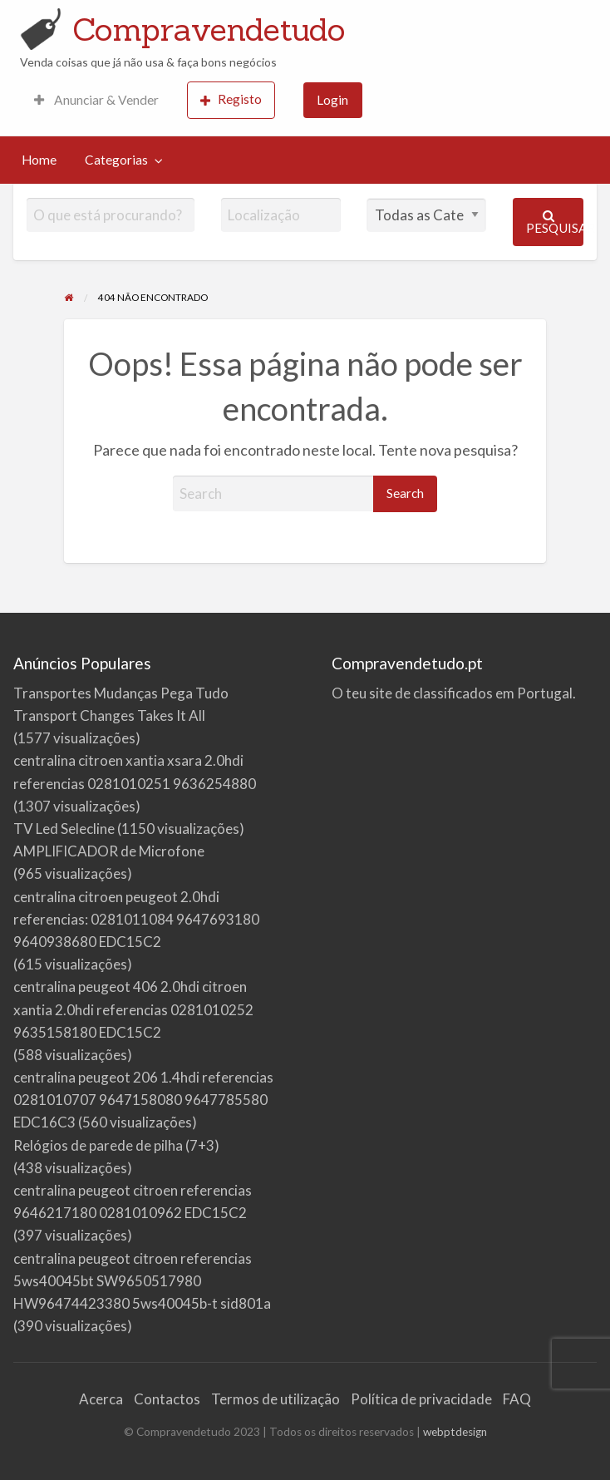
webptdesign (455, 1431)
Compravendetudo (209, 29)
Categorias (116, 159)
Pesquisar (554, 222)
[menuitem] (96, 100)
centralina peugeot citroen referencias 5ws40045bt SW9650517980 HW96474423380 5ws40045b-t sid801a (142, 1281)
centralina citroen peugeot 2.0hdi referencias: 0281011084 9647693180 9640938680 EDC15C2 (136, 919)
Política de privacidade (421, 1399)
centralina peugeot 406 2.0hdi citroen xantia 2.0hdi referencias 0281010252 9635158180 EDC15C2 (133, 1009)
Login (332, 99)
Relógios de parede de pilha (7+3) (116, 1145)
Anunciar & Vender (96, 99)
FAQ (517, 1399)
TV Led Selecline (64, 828)
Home (39, 159)
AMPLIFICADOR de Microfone (108, 851)
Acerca (101, 1399)
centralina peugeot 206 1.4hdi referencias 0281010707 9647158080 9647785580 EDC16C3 (143, 1099)
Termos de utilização (275, 1399)
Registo (231, 99)
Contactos (167, 1399)
